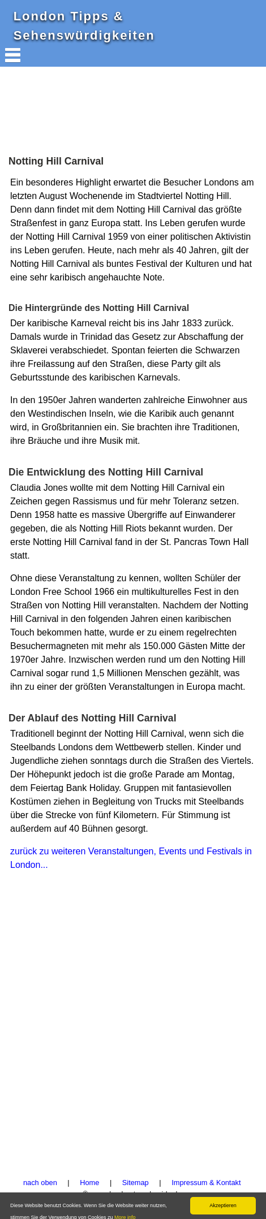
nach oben (40, 1182)
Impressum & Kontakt (206, 1182)
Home (89, 1182)
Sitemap (135, 1182)
